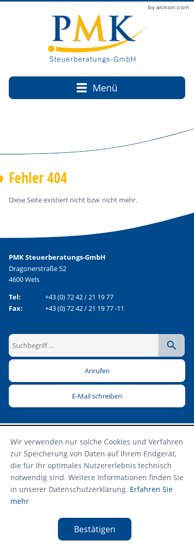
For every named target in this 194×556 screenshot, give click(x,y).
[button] (97, 370)
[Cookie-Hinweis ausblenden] (94, 529)
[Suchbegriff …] (84, 345)
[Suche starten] (171, 345)
